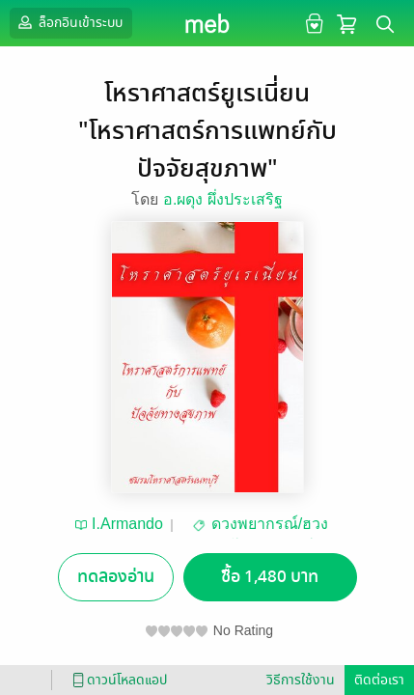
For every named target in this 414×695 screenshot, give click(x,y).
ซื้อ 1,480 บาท (269, 577)
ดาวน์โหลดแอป (117, 680)
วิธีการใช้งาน (300, 680)
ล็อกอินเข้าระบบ (68, 22)
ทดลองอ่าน (115, 577)
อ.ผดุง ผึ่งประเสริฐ (223, 199)
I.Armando (127, 523)
